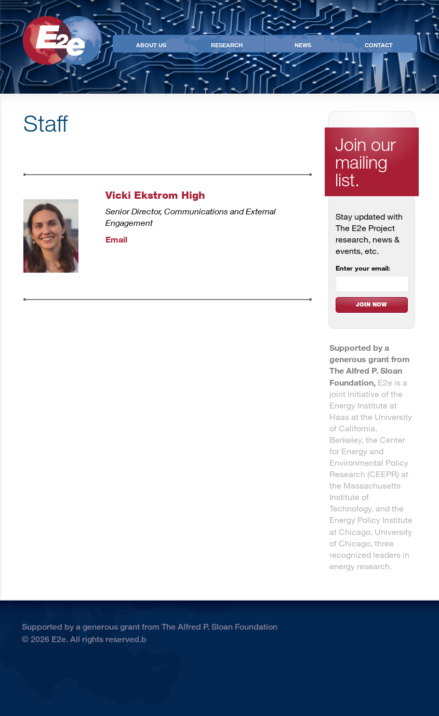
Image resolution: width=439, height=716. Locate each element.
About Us (151, 44)
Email (116, 239)
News (303, 44)
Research (227, 44)
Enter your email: (363, 268)
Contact (379, 44)
